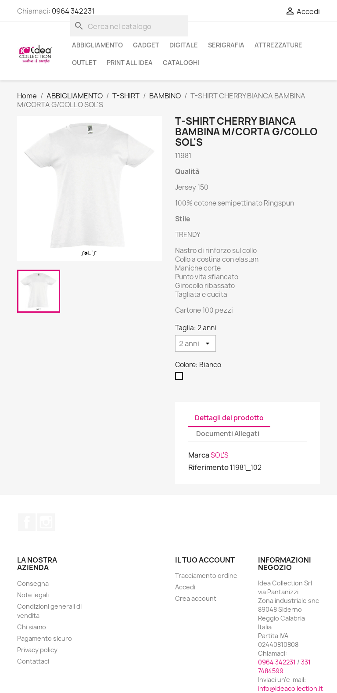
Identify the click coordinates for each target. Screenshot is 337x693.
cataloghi (181, 62)
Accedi (185, 587)
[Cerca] (129, 25)
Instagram (46, 522)
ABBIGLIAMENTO (97, 45)
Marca (198, 455)
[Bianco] (180, 378)
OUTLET (84, 62)
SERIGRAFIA (226, 45)
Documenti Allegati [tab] (227, 433)
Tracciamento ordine (206, 575)
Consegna (33, 583)
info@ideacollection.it (290, 688)
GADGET (146, 45)
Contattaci (33, 661)
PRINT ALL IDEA (130, 62)
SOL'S (220, 455)
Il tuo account (205, 560)
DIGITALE (183, 45)
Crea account (195, 598)
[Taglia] (195, 343)
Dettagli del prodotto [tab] (229, 417)
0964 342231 (73, 11)
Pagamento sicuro (44, 638)
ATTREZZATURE (278, 45)
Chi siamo (31, 627)
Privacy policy (37, 650)
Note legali (33, 595)
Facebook (27, 522)
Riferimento (208, 467)
